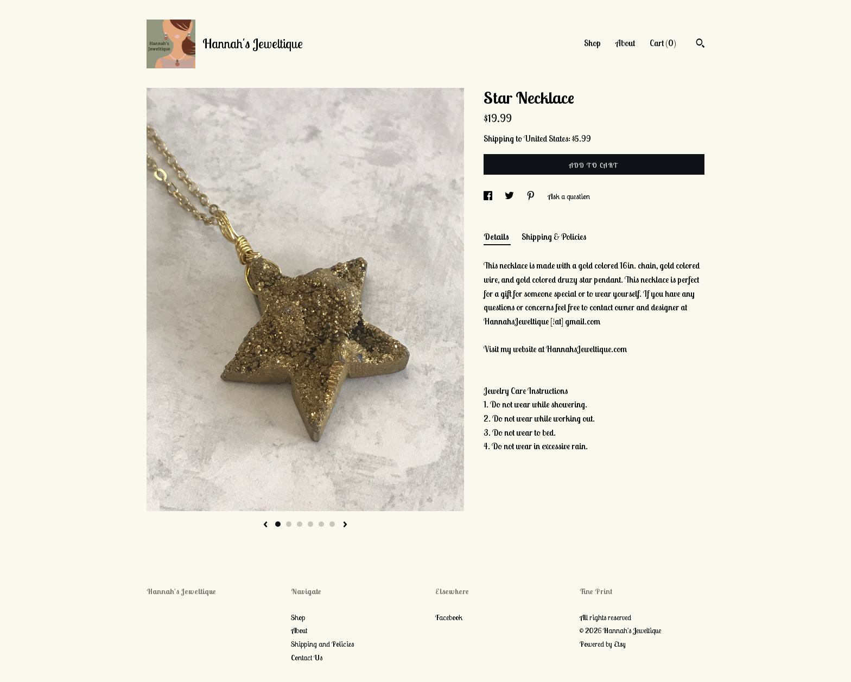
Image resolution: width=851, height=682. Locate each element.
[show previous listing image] (265, 525)
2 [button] (288, 524)
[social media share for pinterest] (531, 196)
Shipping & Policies (554, 236)
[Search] (700, 44)
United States (546, 138)
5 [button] (321, 524)
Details (497, 236)
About (625, 42)
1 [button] (278, 524)
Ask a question (569, 196)
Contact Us (306, 657)
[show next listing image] (345, 525)
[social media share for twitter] (510, 196)
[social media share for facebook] (489, 196)
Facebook (448, 617)
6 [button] (332, 524)
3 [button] (299, 524)
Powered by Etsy (603, 644)
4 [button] (310, 524)
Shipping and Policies (322, 644)
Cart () (663, 42)
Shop (592, 42)
